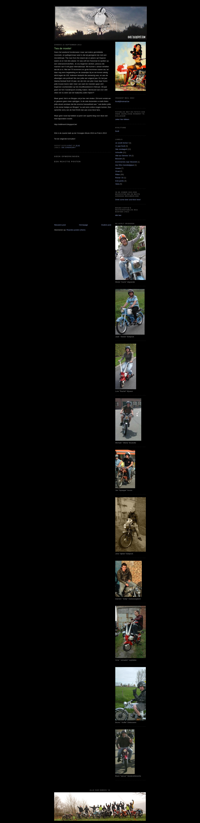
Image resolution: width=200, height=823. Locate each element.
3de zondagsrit (68, 147)
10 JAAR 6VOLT (121, 143)
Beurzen (118, 159)
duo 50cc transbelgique (124, 165)
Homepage (83, 225)
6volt (117, 131)
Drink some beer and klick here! (128, 200)
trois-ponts (119, 181)
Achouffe (118, 152)
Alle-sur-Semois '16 (123, 156)
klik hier (118, 215)
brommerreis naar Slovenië (126, 162)
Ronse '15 (119, 178)
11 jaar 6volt (120, 146)
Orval (117, 171)
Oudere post (106, 225)
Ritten (117, 174)
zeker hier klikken (122, 119)
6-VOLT (70, 145)
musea (118, 168)
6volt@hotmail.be (122, 101)
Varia (117, 184)
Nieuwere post (60, 225)
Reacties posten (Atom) (76, 230)
